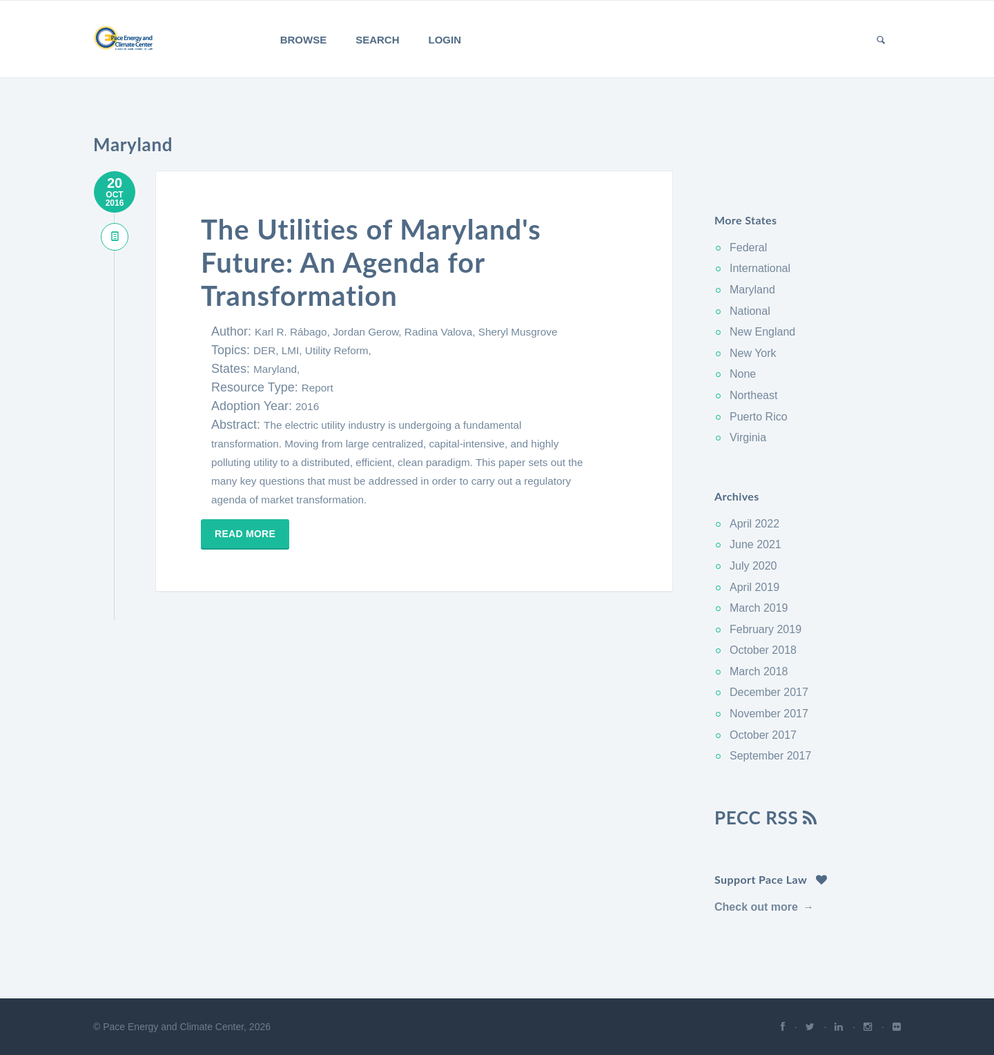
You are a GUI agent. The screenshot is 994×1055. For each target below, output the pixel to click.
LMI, (293, 350)
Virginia (748, 437)
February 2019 (765, 629)
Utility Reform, (338, 350)
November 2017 (769, 713)
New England (762, 332)
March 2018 (759, 671)
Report (317, 388)
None (743, 374)
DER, (267, 350)
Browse (303, 40)
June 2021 (755, 544)
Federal (748, 247)
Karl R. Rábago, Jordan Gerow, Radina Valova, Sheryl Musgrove (406, 332)
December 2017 (769, 692)
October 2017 (763, 735)
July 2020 (753, 566)
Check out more (756, 907)
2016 (307, 406)
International (760, 268)
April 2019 (754, 587)
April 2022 (754, 524)
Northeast (753, 395)
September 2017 (770, 756)
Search (377, 40)
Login (445, 40)
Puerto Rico (759, 417)
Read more (245, 533)
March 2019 (759, 608)
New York (753, 353)
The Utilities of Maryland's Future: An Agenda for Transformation (371, 262)
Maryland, (276, 369)
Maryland (752, 290)
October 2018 (763, 650)
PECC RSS (765, 817)
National (750, 311)
